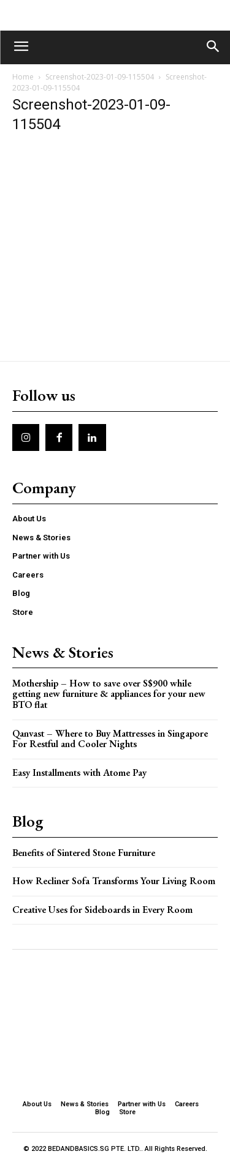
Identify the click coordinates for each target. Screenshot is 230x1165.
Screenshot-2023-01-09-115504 (99, 77)
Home (23, 77)
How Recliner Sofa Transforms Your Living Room (113, 880)
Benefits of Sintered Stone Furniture (83, 852)
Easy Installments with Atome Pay (79, 772)
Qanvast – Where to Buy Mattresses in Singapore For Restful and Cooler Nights (110, 739)
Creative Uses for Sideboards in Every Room (102, 909)
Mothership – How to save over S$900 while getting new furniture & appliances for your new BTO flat (108, 694)
